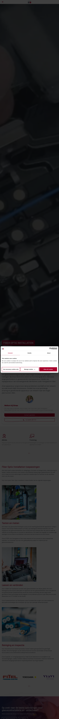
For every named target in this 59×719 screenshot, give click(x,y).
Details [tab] (29, 353)
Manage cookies (29, 369)
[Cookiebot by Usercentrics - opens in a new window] (50, 348)
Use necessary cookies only (11, 369)
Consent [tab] (10, 353)
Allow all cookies (48, 369)
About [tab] (48, 353)
